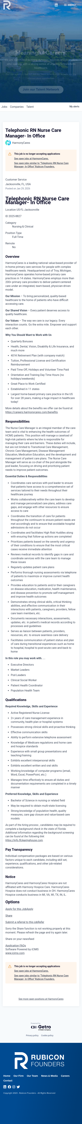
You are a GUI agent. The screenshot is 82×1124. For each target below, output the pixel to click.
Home (6, 1075)
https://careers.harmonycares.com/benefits (31, 412)
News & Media (49, 1075)
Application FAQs (15, 945)
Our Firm (18, 1075)
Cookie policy (47, 1035)
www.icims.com (15, 953)
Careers (65, 1075)
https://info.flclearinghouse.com (24, 840)
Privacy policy (32, 1035)
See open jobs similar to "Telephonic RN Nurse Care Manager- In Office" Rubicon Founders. (41, 165)
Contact (7, 1080)
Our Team (32, 1075)
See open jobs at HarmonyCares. (31, 158)
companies (17, 106)
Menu (70, 3)
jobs (4, 106)
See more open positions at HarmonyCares (41, 999)
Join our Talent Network (41, 89)
